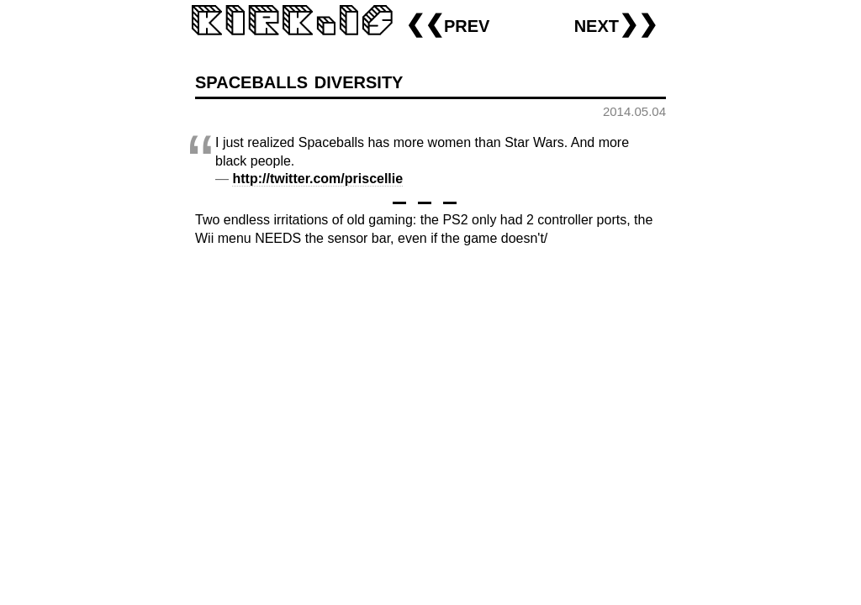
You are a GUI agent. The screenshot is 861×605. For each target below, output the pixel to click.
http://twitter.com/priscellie (317, 178)
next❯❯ (616, 24)
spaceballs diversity (299, 80)
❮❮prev (447, 24)
